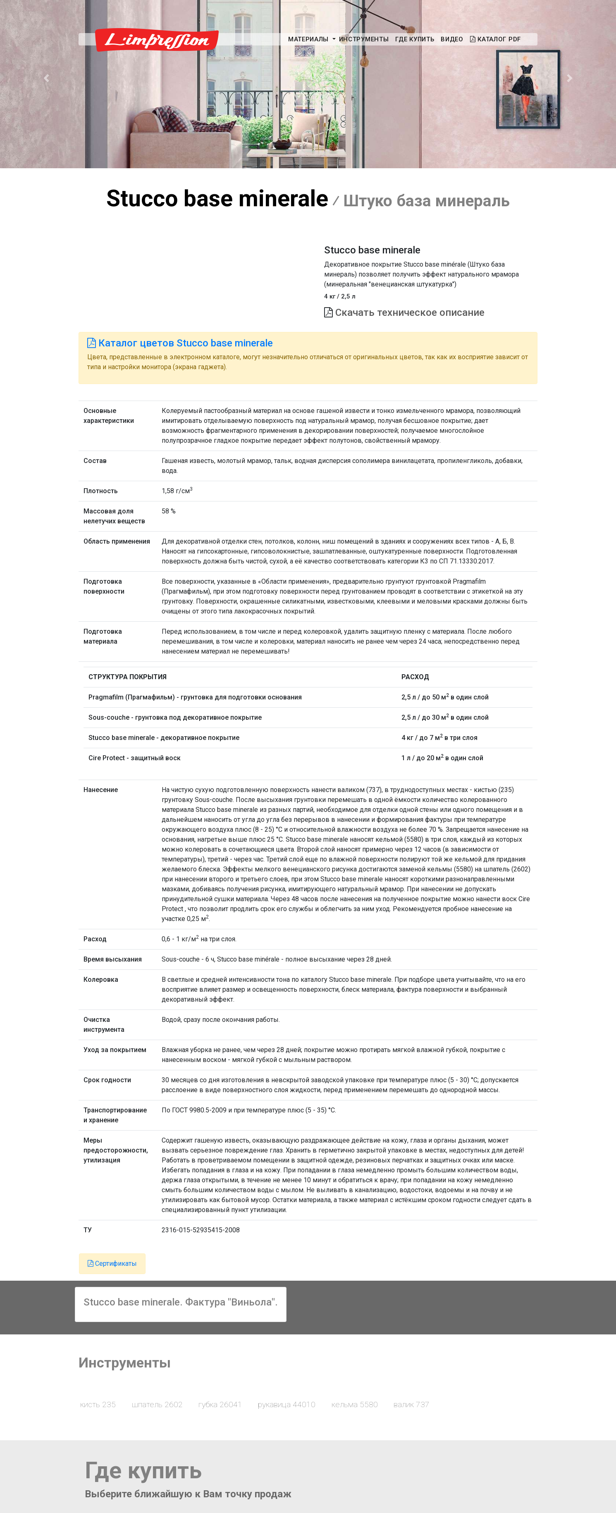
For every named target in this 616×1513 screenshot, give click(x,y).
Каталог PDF (495, 39)
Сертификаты (112, 1263)
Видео (452, 39)
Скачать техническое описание (410, 312)
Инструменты (364, 39)
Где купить (414, 39)
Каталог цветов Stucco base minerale (180, 343)
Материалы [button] (309, 39)
